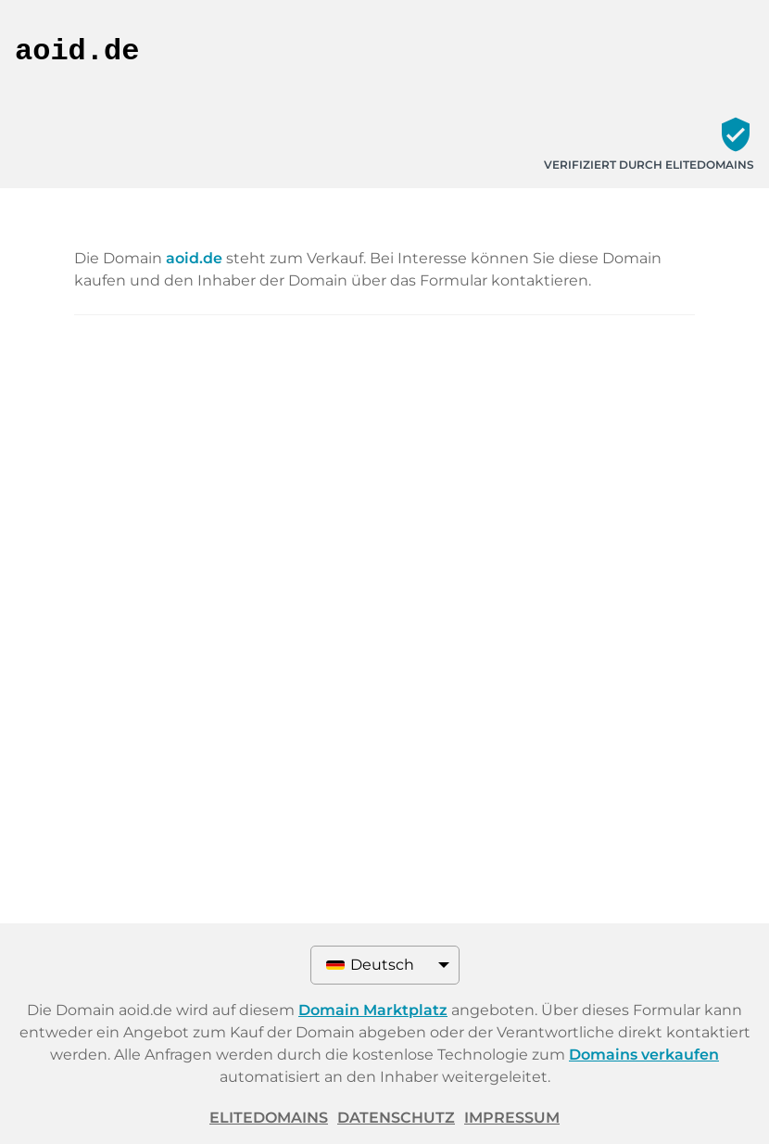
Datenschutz (396, 1117)
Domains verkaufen (644, 1054)
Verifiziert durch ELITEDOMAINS (649, 165)
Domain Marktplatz (373, 1010)
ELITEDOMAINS (268, 1117)
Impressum (512, 1117)
